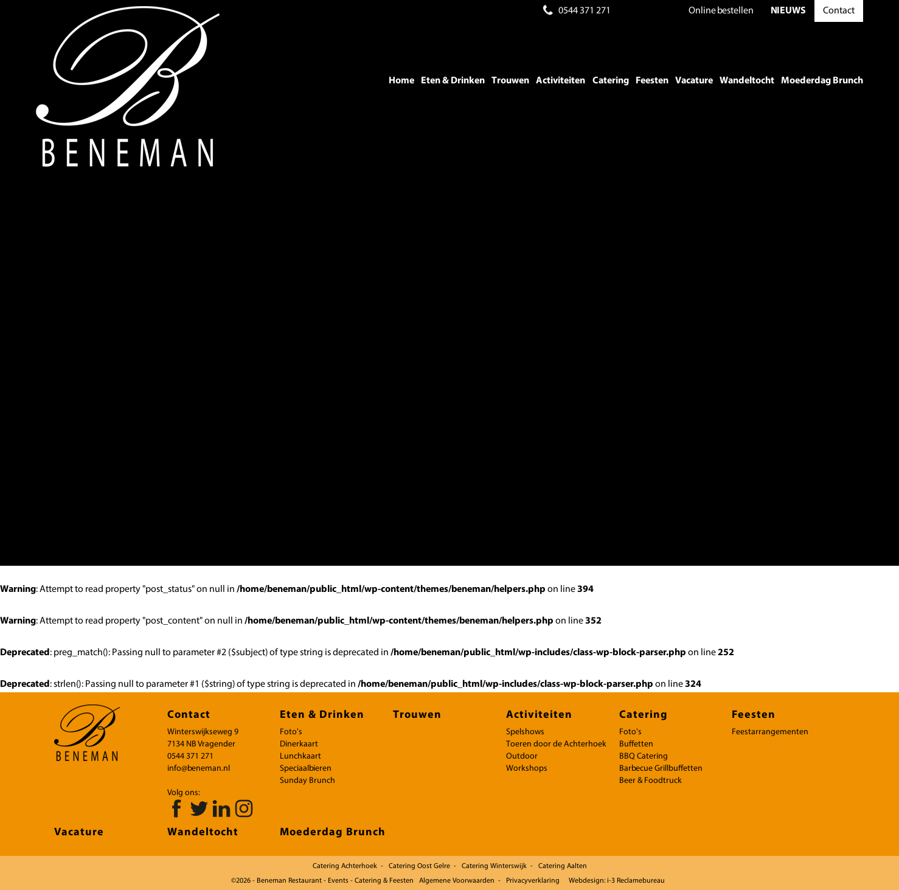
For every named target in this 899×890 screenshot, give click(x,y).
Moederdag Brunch (822, 81)
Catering (610, 81)
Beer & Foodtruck (650, 780)
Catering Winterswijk (494, 866)
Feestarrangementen (770, 732)
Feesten (652, 81)
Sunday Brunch (307, 780)
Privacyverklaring (533, 881)
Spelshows (525, 732)
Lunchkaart (300, 756)
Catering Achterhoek (345, 866)
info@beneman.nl (198, 768)
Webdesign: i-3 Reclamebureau (617, 881)
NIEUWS (788, 11)
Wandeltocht (747, 81)
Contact (839, 11)
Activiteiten (560, 81)
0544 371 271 (584, 11)
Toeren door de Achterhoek (556, 744)
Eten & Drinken (453, 81)
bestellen (721, 11)
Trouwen (510, 81)
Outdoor (522, 756)
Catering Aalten (562, 866)
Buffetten (636, 744)
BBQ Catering (643, 756)
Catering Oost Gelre (419, 866)
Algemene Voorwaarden (457, 881)
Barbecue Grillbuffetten (661, 768)
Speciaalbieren (305, 768)
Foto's (291, 732)
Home (401, 81)
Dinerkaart (299, 744)
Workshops (526, 768)
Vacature (694, 81)
